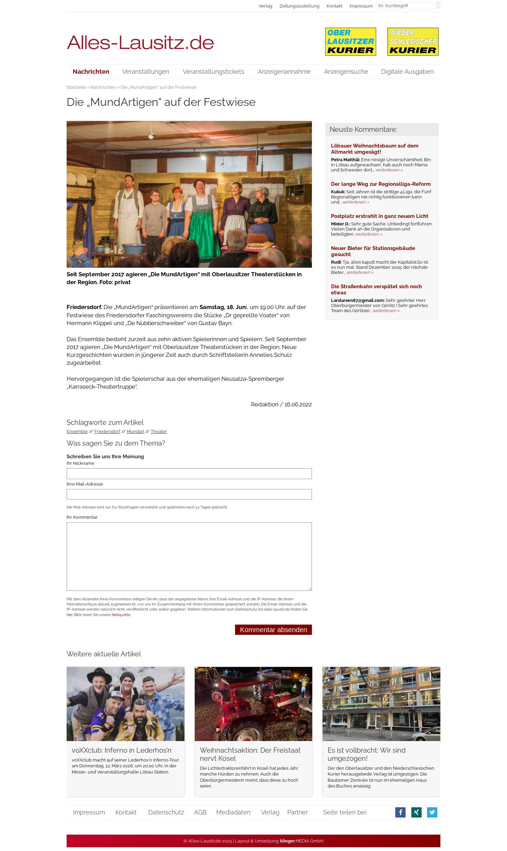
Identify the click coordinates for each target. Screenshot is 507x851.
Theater (159, 431)
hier (69, 615)
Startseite (76, 87)
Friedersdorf (107, 431)
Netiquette (121, 615)
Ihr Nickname (80, 463)
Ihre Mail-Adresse (85, 484)
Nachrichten (103, 87)
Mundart (135, 431)
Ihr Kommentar (82, 517)
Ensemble (77, 431)
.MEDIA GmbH (302, 840)
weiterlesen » (389, 169)
